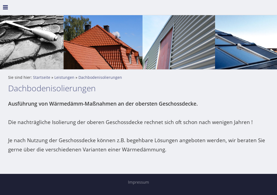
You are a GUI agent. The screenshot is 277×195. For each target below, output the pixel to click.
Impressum (138, 182)
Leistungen (64, 77)
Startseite (41, 77)
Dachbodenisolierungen (100, 77)
